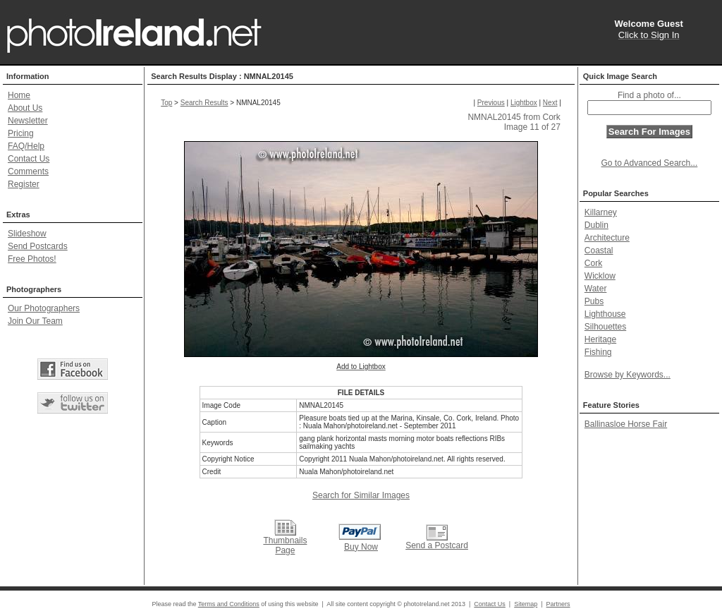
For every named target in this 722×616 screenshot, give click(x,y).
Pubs (594, 301)
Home (19, 95)
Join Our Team (35, 321)
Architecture (607, 238)
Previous (491, 103)
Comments (28, 171)
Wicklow (600, 276)
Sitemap (525, 604)
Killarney (601, 212)
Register (23, 184)
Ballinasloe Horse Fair (626, 424)
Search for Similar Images (361, 495)
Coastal (599, 250)
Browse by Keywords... (628, 375)
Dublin (596, 225)
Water (596, 289)
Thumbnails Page (285, 545)
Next (550, 103)
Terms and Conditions (228, 604)
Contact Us (28, 159)
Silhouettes (605, 327)
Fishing (598, 352)
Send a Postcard (436, 545)
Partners (558, 604)
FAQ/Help (26, 146)
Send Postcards (38, 246)
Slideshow (27, 233)
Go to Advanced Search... (649, 163)
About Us (25, 108)
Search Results (204, 103)
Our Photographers (44, 308)
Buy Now (361, 547)
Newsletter (28, 121)
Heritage (600, 339)
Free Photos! (32, 259)
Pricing (21, 133)
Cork (593, 263)
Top (166, 103)
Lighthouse (605, 314)
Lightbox (523, 103)
